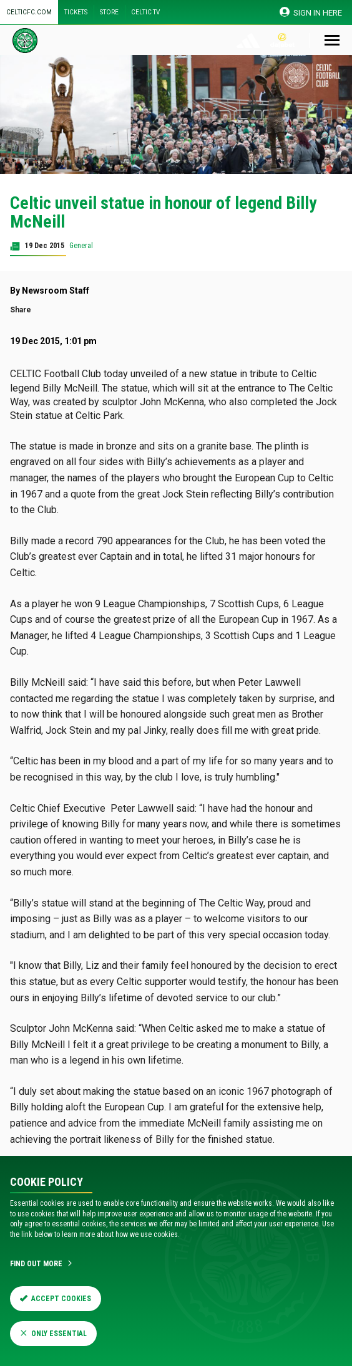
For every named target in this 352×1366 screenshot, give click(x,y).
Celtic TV (145, 12)
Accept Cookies (55, 1298)
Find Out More (42, 1263)
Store (109, 12)
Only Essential (53, 1333)
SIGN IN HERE (311, 12)
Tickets (75, 12)
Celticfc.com (29, 12)
